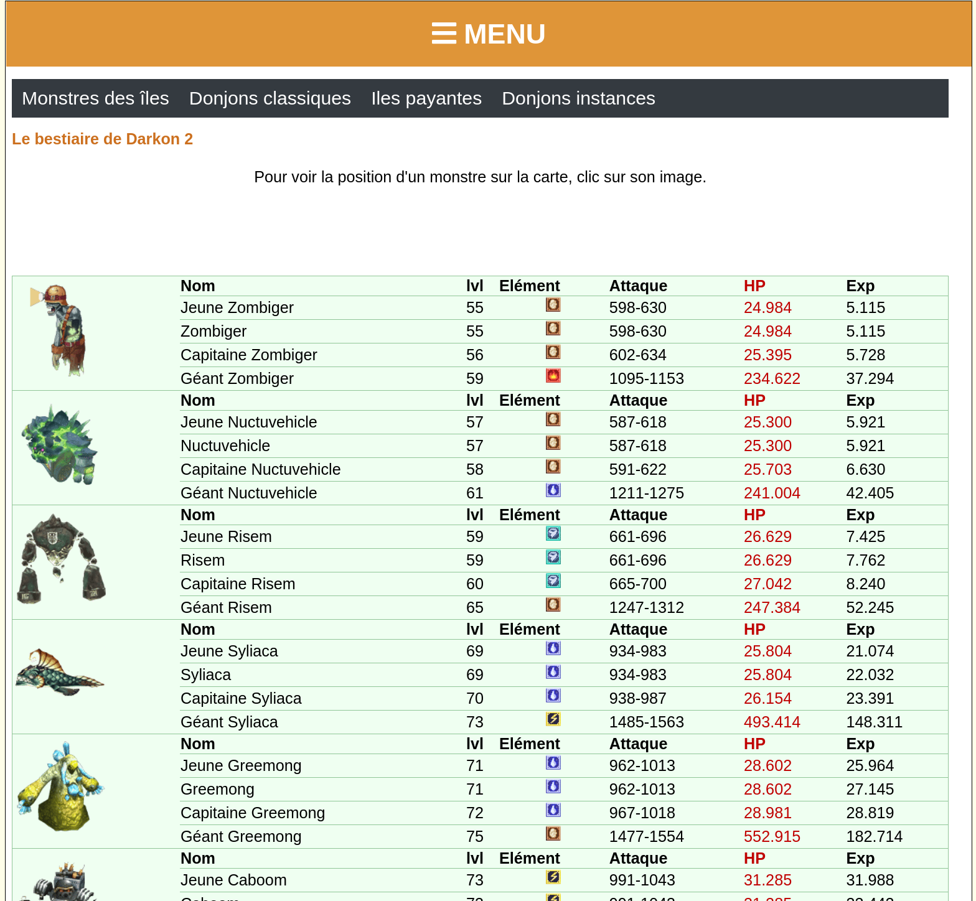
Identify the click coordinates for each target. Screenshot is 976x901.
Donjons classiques (270, 98)
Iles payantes (426, 98)
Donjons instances (578, 98)
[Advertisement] (480, 232)
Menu (489, 33)
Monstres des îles (95, 98)
